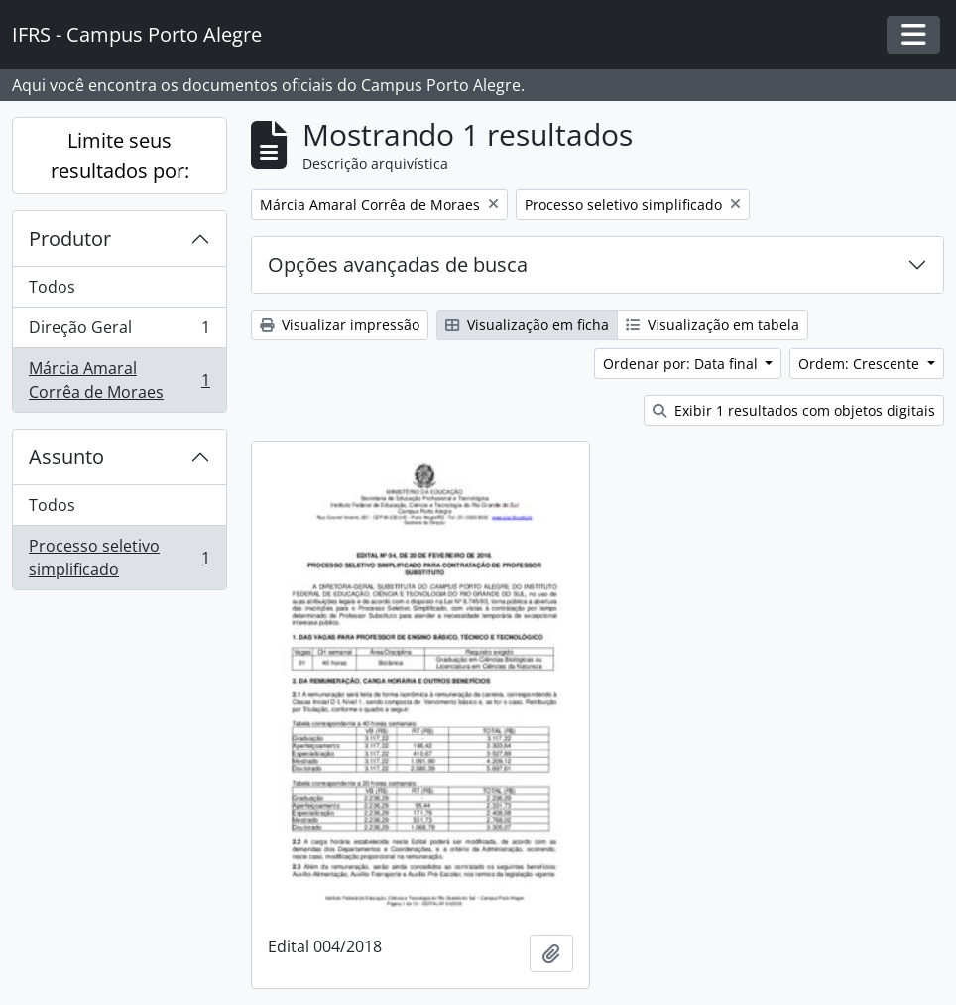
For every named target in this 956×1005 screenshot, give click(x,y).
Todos (52, 287)
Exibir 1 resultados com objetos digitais (794, 410)
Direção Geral (119, 331)
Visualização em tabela (712, 324)
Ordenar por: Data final (682, 363)
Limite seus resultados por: (120, 155)
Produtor (70, 238)
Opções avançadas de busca (398, 264)
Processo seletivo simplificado (119, 557)
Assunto (66, 456)
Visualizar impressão (339, 324)
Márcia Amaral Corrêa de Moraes (119, 380)
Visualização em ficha (527, 324)
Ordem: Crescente (860, 363)
